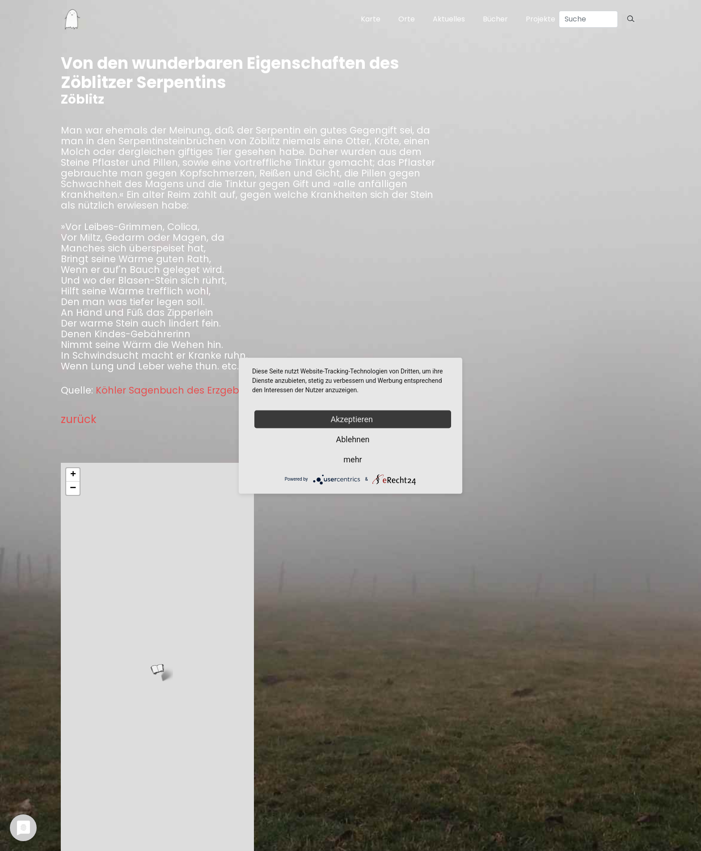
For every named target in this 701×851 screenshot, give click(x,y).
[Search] (588, 19)
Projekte (540, 19)
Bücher (495, 19)
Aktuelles (449, 19)
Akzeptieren (353, 418)
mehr (352, 459)
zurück (79, 419)
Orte (406, 19)
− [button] (73, 488)
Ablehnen (352, 439)
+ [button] (73, 475)
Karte (370, 19)
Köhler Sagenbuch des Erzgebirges (179, 390)
